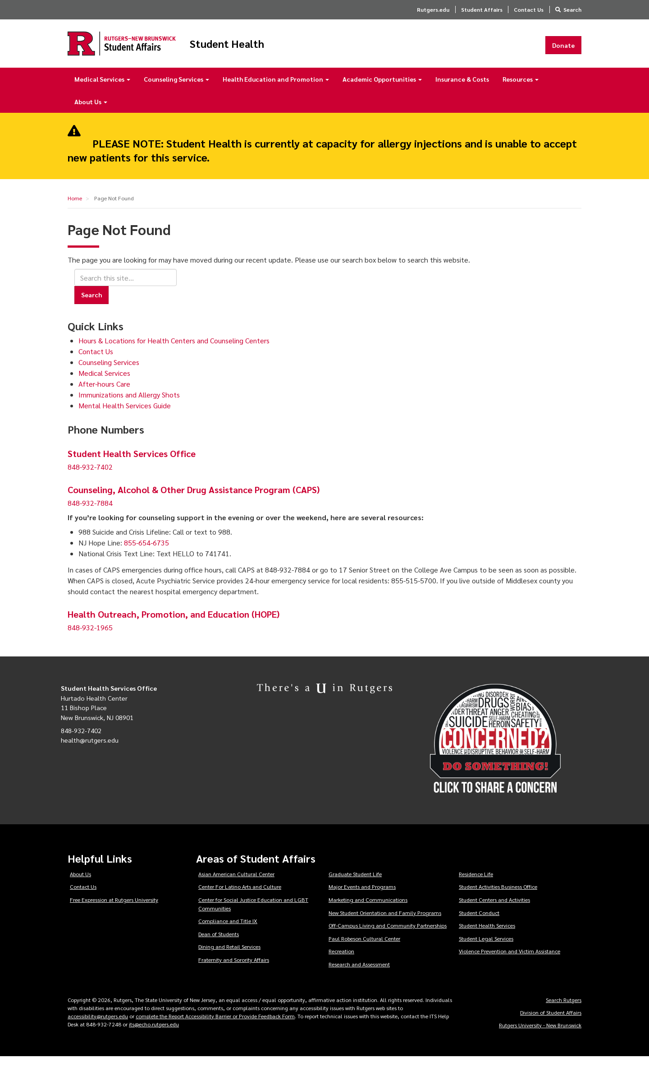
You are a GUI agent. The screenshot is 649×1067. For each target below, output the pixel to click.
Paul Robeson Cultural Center (364, 948)
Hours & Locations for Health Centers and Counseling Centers (174, 351)
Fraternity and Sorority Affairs (233, 970)
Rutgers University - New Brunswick (540, 1035)
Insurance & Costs (462, 89)
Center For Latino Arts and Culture (239, 897)
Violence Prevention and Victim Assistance (509, 961)
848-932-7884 (90, 513)
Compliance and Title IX (227, 931)
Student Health (277, 49)
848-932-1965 (90, 637)
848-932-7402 (90, 477)
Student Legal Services (486, 948)
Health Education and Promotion (276, 89)
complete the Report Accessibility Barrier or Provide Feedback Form (215, 1026)
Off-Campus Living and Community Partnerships (388, 935)
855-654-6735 (146, 553)
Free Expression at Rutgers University (114, 910)
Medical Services (102, 89)
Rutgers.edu (433, 9)
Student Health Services (487, 935)
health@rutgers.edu (90, 751)
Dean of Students (218, 944)
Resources (521, 89)
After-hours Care (104, 394)
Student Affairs (482, 9)
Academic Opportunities (382, 89)
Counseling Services (176, 89)
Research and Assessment (359, 974)
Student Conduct (479, 923)
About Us (90, 112)
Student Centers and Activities (494, 910)
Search (572, 9)
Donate (563, 50)
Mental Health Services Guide (124, 415)
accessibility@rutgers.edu (98, 1026)
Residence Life (476, 884)
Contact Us (529, 9)
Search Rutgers (563, 1010)
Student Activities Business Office (498, 897)
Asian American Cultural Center (236, 884)
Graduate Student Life (355, 884)
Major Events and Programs (362, 897)
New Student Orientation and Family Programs (385, 923)
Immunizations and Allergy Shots (129, 405)
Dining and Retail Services (229, 957)
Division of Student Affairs (550, 1022)
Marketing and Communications (368, 910)
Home (75, 208)
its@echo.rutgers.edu (154, 1034)
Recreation (341, 961)
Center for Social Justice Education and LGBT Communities (253, 914)
